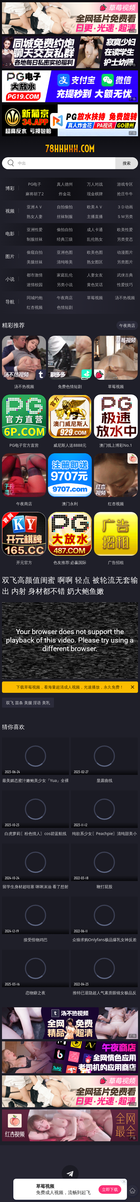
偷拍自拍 (65, 229)
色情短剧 (65, 307)
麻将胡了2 (35, 193)
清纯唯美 (65, 262)
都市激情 (35, 275)
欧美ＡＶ (95, 206)
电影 (9, 233)
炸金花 (65, 193)
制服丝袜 (35, 239)
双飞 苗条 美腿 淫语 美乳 (28, 702)
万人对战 (95, 184)
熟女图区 (95, 262)
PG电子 (34, 184)
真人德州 (65, 184)
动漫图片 (125, 252)
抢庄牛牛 (125, 193)
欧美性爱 (125, 229)
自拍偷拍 (65, 206)
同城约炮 (35, 297)
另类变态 (125, 239)
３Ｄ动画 (125, 206)
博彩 (9, 188)
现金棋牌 (95, 193)
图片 (9, 256)
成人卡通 (95, 229)
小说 (9, 279)
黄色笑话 (95, 284)
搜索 (127, 163)
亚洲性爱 (35, 229)
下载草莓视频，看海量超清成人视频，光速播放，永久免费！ (75, 687)
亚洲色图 (65, 252)
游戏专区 (125, 184)
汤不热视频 (125, 297)
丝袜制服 (65, 216)
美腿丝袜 (35, 262)
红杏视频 (35, 307)
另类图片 (125, 262)
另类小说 (65, 284)
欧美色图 (95, 252)
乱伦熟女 (95, 239)
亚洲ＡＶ (35, 206)
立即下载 (110, 1189)
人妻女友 (95, 275)
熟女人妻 (35, 216)
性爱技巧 (125, 284)
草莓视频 (95, 297)
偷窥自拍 (35, 252)
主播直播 (95, 216)
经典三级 (65, 239)
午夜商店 (65, 297)
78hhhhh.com (70, 148)
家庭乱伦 (65, 275)
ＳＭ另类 (125, 216)
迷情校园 (35, 284)
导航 (9, 302)
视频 (9, 211)
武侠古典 (125, 275)
